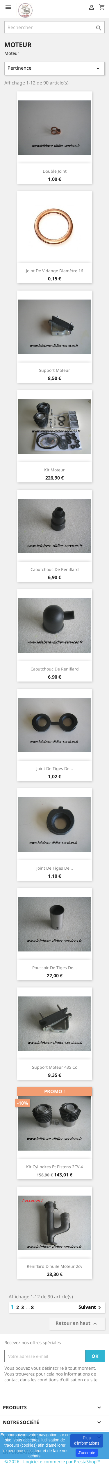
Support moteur (54, 370)
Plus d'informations (86, 1440)
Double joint (55, 171)
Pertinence (54, 68)
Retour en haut (77, 1323)
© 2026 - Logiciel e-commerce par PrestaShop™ (52, 1461)
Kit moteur (54, 470)
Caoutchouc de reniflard (55, 569)
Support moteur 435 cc (54, 1067)
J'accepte (86, 1452)
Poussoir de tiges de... (54, 967)
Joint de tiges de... (54, 768)
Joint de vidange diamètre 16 (54, 270)
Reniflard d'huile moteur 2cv (54, 1266)
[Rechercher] (54, 27)
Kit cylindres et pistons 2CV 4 (54, 1166)
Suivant (90, 1307)
